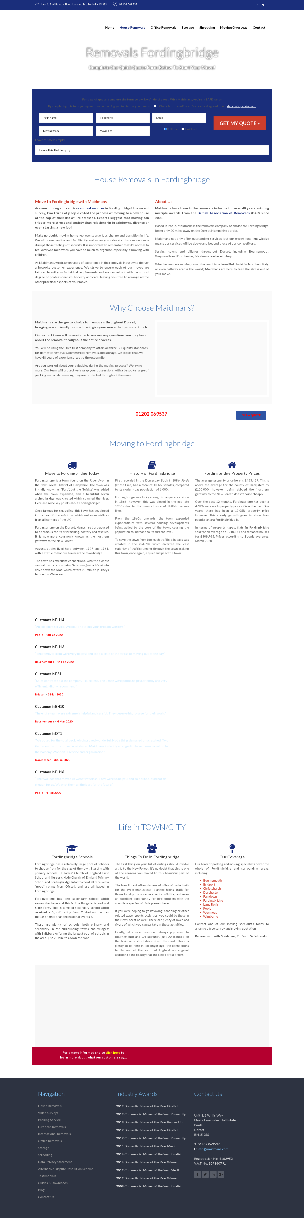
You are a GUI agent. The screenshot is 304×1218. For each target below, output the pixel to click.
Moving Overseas (234, 27)
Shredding (207, 27)
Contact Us (46, 1197)
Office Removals (163, 27)
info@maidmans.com (213, 1149)
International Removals (54, 1134)
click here (113, 1052)
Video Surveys (48, 1113)
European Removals (52, 1127)
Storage (188, 27)
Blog (41, 1190)
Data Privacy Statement (55, 1162)
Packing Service (49, 1120)
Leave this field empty (50, 140)
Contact (259, 27)
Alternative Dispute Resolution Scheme (65, 1169)
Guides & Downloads (53, 1183)
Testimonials (47, 1176)
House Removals (132, 27)
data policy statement (241, 106)
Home (109, 27)
